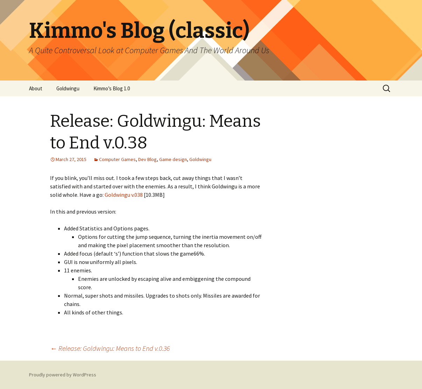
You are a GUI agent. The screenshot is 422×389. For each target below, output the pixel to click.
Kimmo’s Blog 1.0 (111, 88)
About (35, 88)
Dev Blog (147, 159)
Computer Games (117, 159)
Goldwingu (67, 88)
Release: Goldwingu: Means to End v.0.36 (110, 348)
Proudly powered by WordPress (62, 374)
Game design (173, 159)
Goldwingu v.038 (123, 194)
